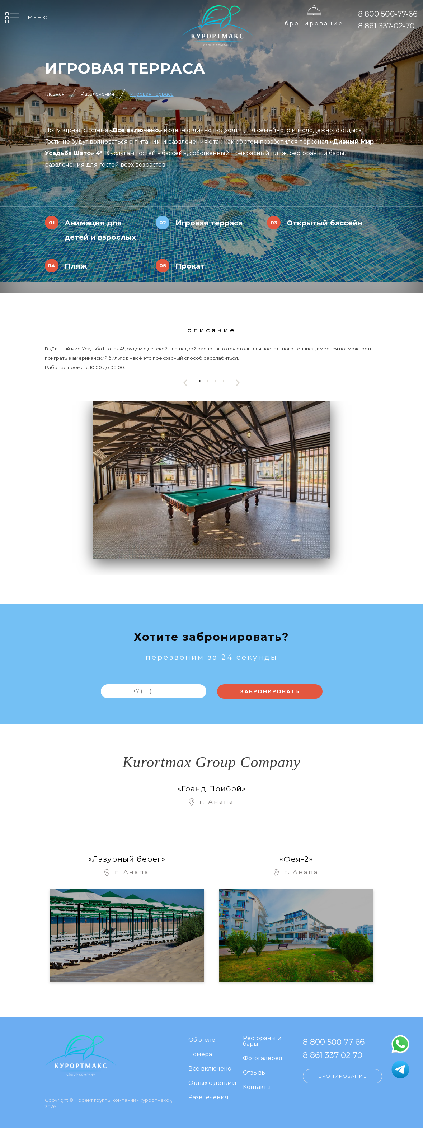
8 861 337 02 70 (332, 1055)
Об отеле (201, 1040)
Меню (38, 17)
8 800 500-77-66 (388, 13)
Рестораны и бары (262, 1041)
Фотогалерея (262, 1058)
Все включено (209, 1069)
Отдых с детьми (212, 1083)
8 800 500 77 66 (334, 1042)
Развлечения (97, 94)
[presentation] (185, 382)
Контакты (257, 1087)
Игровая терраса (152, 94)
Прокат (190, 266)
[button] (200, 381)
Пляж (76, 266)
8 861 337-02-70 (386, 25)
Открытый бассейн (324, 223)
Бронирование (314, 23)
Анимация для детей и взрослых (100, 230)
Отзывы (254, 1073)
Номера (200, 1055)
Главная (55, 94)
